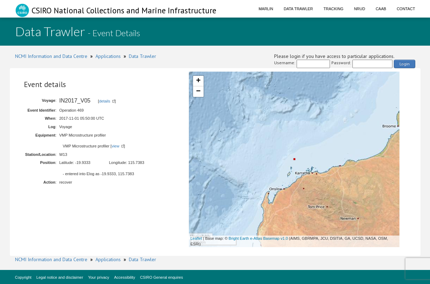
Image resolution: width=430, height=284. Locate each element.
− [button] (198, 91)
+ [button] (198, 81)
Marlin (266, 9)
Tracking (334, 9)
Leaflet (196, 238)
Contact (406, 9)
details (104, 101)
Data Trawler (298, 9)
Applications (108, 56)
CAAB (381, 9)
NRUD (359, 9)
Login (404, 63)
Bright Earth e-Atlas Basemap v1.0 (258, 238)
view (115, 146)
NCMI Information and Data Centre (51, 56)
